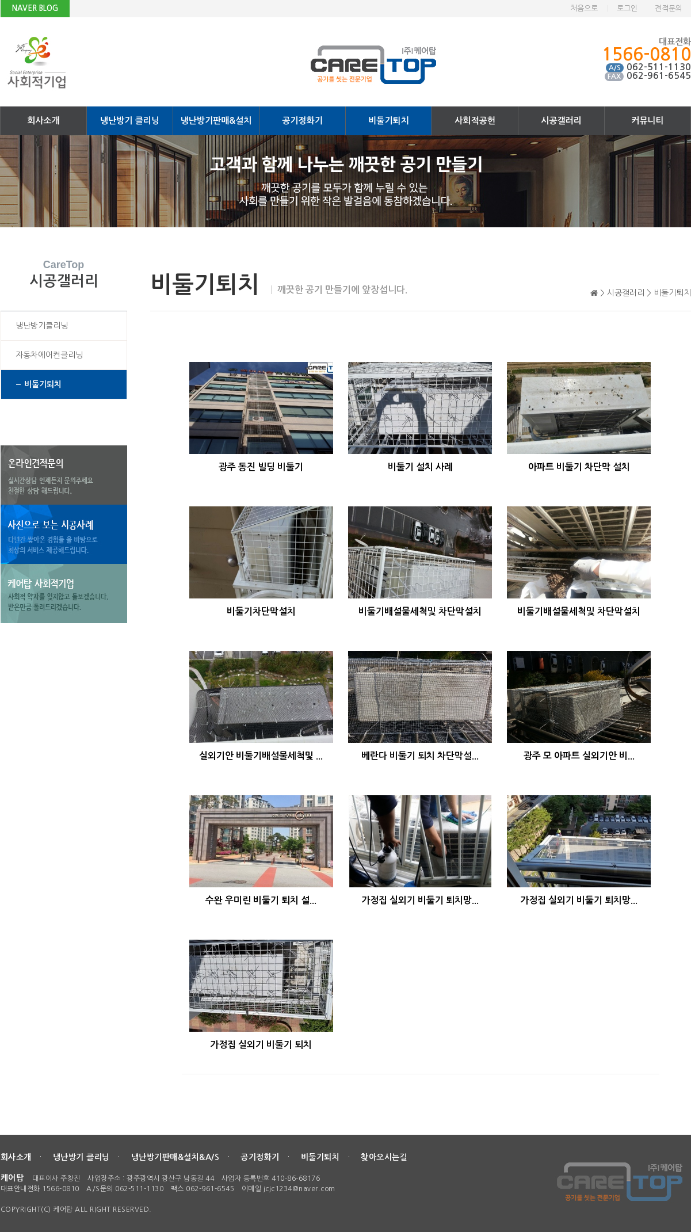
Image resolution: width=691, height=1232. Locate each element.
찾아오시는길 (384, 1157)
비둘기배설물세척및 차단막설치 (420, 611)
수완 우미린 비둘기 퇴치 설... (260, 900)
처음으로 (584, 8)
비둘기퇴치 (388, 120)
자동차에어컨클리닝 (49, 355)
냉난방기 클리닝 (129, 120)
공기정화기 (302, 120)
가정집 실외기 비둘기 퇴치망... (420, 900)
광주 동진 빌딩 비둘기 (261, 467)
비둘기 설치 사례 (420, 467)
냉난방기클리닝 (42, 326)
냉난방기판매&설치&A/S (175, 1157)
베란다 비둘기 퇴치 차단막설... (420, 756)
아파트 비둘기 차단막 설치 (579, 467)
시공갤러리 (561, 120)
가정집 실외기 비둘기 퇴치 (261, 1044)
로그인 (627, 8)
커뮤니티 (647, 120)
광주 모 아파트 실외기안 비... (579, 756)
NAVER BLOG (35, 8)
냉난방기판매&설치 (216, 120)
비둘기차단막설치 (261, 611)
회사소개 (43, 120)
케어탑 (12, 1178)
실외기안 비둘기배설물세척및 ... (261, 756)
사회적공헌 (475, 120)
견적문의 (668, 8)
